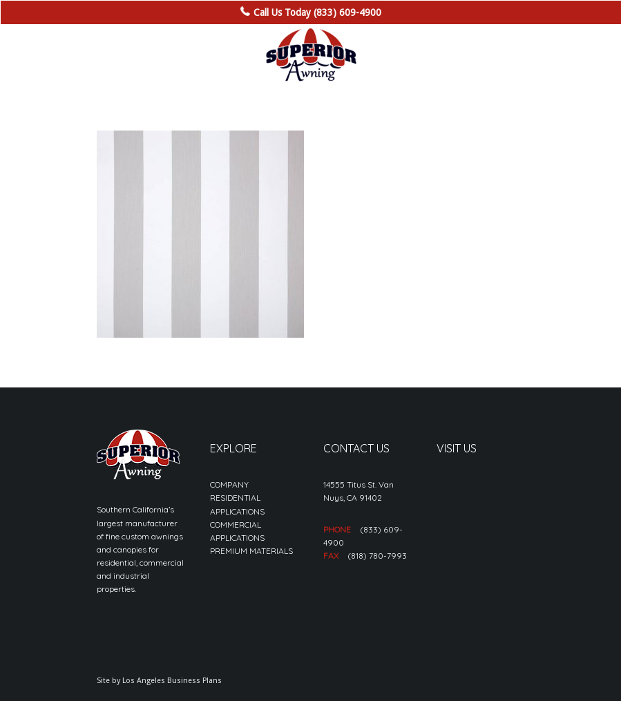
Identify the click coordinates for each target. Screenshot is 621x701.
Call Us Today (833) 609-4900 (317, 12)
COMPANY (229, 484)
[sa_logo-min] (311, 55)
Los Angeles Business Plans (172, 680)
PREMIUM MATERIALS (251, 551)
